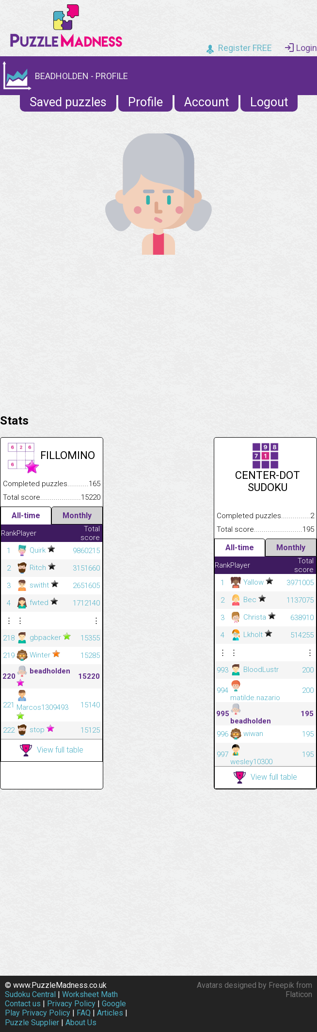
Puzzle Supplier (32, 1022)
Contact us (23, 1003)
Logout (269, 102)
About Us (80, 1022)
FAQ (84, 1012)
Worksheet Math (90, 994)
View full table (51, 750)
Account (206, 102)
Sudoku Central (30, 994)
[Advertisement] (158, 332)
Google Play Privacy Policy (65, 1008)
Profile (145, 102)
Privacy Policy (71, 1003)
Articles (110, 1012)
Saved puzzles (68, 102)
